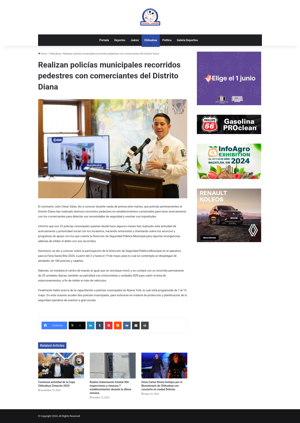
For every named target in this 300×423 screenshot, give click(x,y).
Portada (104, 40)
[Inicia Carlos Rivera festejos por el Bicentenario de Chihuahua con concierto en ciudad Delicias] (164, 365)
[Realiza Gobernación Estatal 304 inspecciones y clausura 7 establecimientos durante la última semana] (113, 365)
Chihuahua (150, 40)
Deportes (119, 40)
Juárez (135, 40)
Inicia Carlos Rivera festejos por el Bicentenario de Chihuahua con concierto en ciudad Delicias (161, 386)
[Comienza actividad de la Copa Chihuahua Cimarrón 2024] (61, 365)
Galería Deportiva (187, 40)
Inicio (42, 53)
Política (167, 40)
